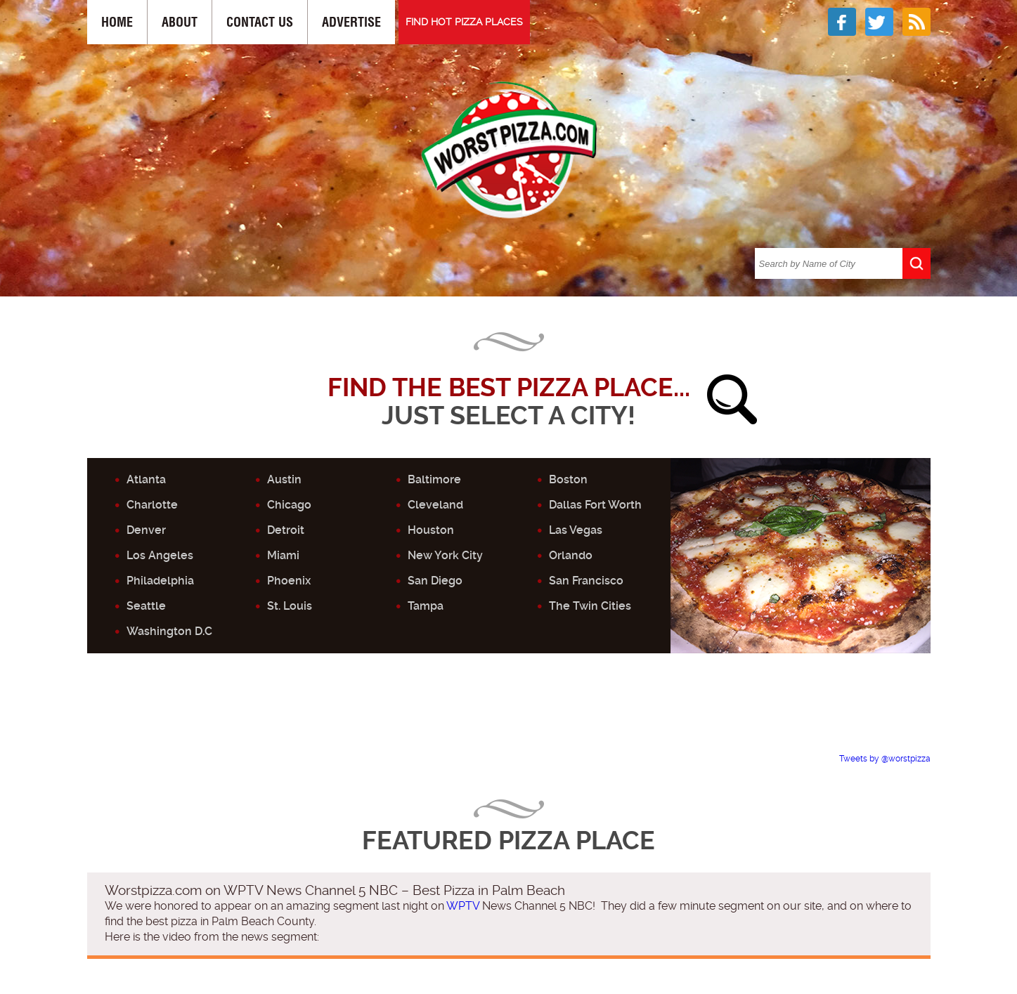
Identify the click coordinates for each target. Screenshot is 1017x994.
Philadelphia (160, 580)
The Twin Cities (590, 606)
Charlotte (152, 504)
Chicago (289, 504)
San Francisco (586, 580)
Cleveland (435, 504)
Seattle (146, 606)
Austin (284, 479)
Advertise (351, 22)
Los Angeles (160, 555)
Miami (283, 555)
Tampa (425, 606)
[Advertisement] (509, 720)
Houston (431, 530)
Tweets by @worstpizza (885, 759)
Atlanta (146, 479)
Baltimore (434, 479)
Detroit (285, 530)
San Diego (435, 580)
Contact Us (259, 22)
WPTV (462, 906)
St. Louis (289, 606)
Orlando (570, 555)
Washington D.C (169, 631)
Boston (568, 479)
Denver (146, 530)
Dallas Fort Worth (595, 504)
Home (117, 22)
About (179, 22)
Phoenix (289, 580)
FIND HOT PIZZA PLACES (464, 21)
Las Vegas (575, 530)
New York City (445, 555)
